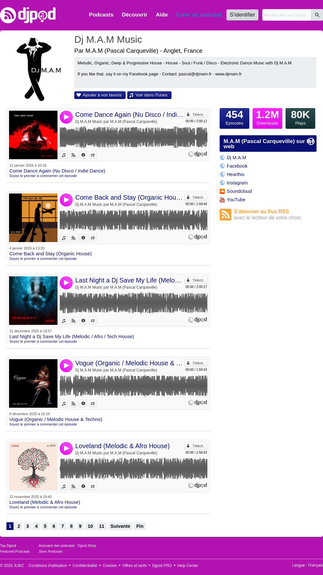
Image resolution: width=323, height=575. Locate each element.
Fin (139, 526)
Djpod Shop (87, 545)
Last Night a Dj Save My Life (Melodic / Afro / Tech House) (129, 280)
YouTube (236, 199)
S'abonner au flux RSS (275, 215)
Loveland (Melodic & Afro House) (122, 445)
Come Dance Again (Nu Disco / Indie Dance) (129, 114)
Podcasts (101, 15)
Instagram (237, 182)
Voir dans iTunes (152, 95)
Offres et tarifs (134, 565)
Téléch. (198, 114)
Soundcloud (239, 191)
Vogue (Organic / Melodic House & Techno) (129, 363)
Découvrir (134, 15)
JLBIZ (19, 565)
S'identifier (242, 15)
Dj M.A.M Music (108, 39)
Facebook (237, 166)
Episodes (234, 117)
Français (315, 565)
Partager (96, 155)
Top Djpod (8, 545)
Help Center (187, 565)
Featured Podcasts (15, 551)
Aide (162, 15)
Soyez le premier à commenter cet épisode (43, 176)
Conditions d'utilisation (48, 565)
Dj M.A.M (236, 157)
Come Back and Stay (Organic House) (129, 197)
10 (90, 526)
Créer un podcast (198, 15)
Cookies (110, 565)
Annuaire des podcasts (57, 545)
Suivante (120, 526)
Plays (300, 117)
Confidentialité (85, 565)
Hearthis (236, 174)
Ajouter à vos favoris (102, 95)
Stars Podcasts (51, 551)
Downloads (267, 117)
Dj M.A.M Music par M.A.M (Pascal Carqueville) (116, 121)
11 (101, 526)
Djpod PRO (162, 565)
